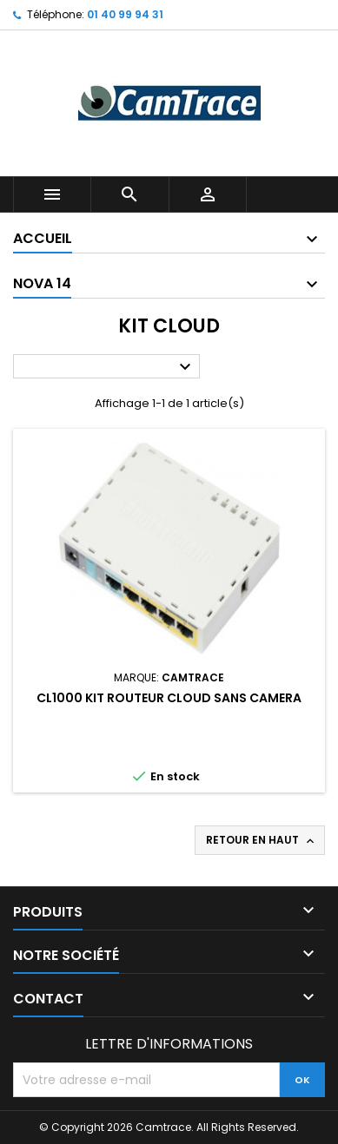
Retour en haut (261, 840)
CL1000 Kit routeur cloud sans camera (169, 698)
